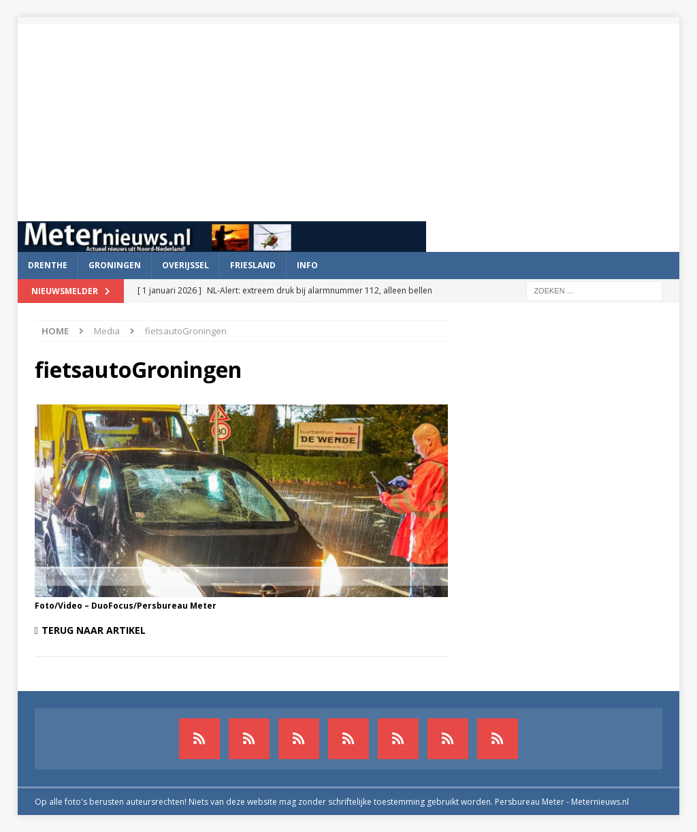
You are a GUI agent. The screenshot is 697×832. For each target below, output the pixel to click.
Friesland (253, 265)
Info (307, 265)
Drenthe (47, 265)
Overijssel (185, 265)
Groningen (114, 265)
